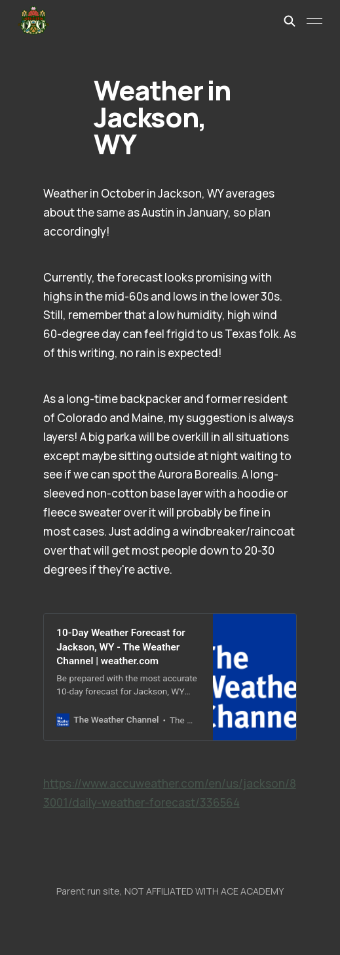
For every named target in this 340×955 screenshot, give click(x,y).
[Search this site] (289, 21)
